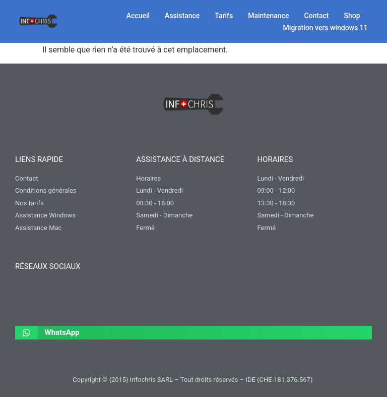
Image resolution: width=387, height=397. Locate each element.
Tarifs (224, 16)
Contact (316, 16)
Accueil (138, 16)
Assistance (182, 16)
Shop (352, 16)
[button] (193, 332)
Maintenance (268, 16)
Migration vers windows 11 (325, 28)
